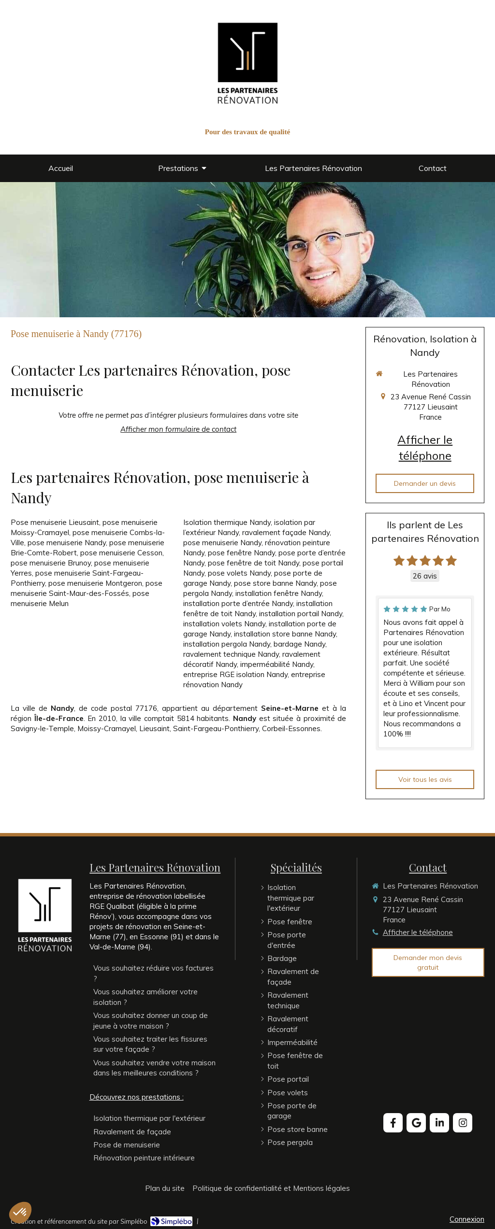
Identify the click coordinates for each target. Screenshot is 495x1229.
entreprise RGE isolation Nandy (235, 674)
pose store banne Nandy (275, 583)
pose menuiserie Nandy (67, 542)
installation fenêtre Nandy (278, 593)
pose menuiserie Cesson (121, 552)
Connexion (467, 1219)
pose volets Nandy (239, 573)
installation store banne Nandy (285, 633)
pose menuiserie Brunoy (51, 562)
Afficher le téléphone (424, 447)
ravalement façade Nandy (286, 532)
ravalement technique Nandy (231, 654)
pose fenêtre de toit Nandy (253, 562)
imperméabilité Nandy (276, 664)
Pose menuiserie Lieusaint (55, 522)
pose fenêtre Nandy (241, 552)
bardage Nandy (299, 644)
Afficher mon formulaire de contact (178, 429)
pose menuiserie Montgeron (95, 583)
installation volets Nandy (224, 623)
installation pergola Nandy (226, 644)
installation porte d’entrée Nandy (238, 603)
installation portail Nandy (300, 613)
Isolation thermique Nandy (227, 522)
